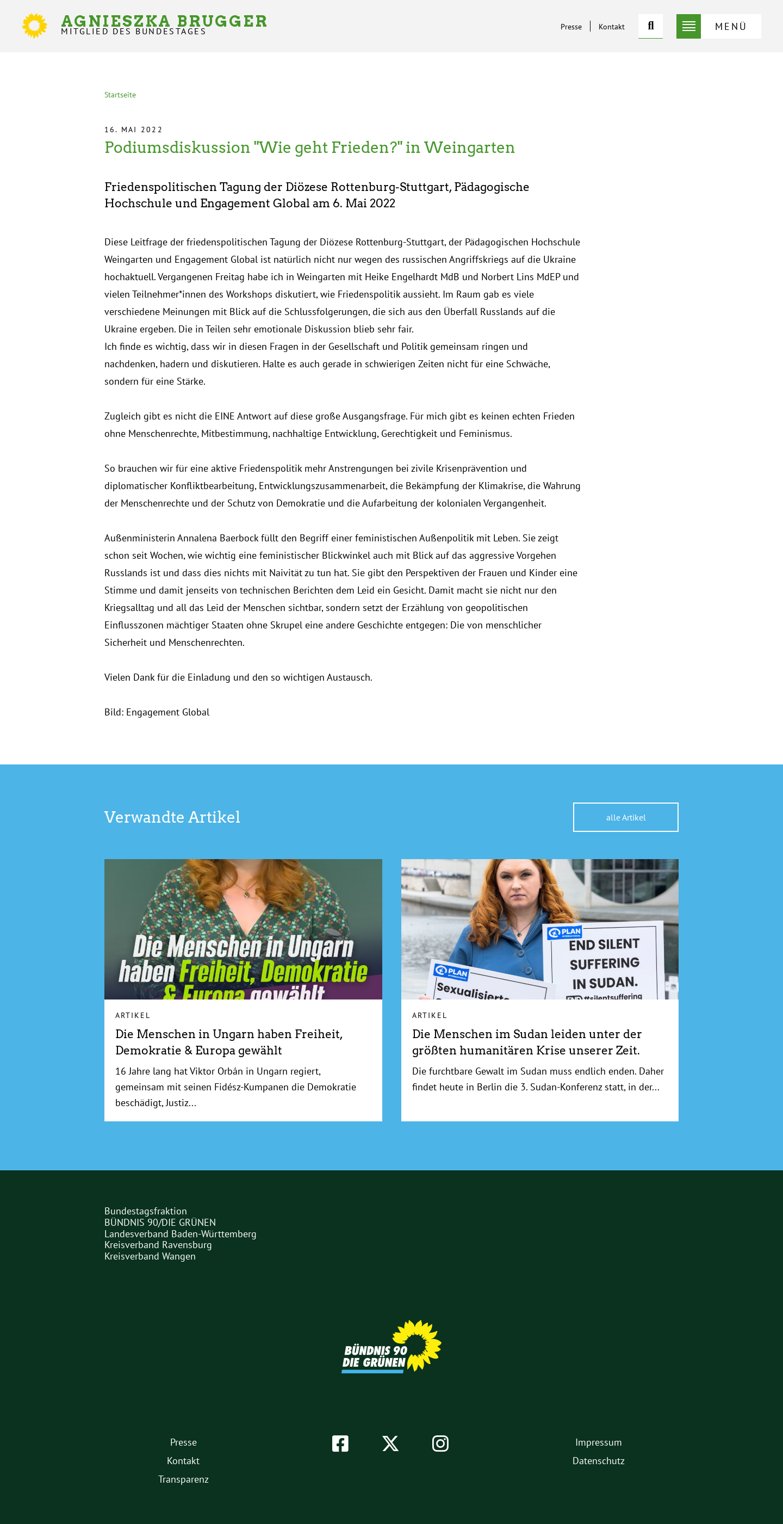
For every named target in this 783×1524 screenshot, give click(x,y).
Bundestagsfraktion (145, 1211)
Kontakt (612, 27)
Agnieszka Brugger (165, 24)
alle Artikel (626, 817)
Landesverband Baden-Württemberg (180, 1233)
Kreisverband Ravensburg (158, 1244)
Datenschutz (599, 1460)
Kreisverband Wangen (150, 1256)
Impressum (598, 1442)
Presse (571, 27)
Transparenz (183, 1479)
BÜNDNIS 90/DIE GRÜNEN (160, 1222)
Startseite (120, 95)
